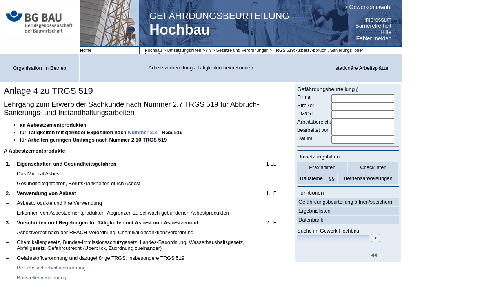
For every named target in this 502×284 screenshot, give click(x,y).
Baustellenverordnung (41, 277)
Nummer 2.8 (142, 132)
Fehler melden (374, 38)
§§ (208, 50)
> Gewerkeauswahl (368, 7)
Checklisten (373, 167)
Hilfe (385, 32)
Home (85, 50)
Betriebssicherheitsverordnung (51, 268)
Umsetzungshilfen (184, 50)
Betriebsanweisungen (368, 178)
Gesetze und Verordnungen (242, 50)
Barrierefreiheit (373, 26)
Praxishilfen (322, 167)
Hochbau (153, 50)
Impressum (377, 19)
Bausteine (311, 178)
